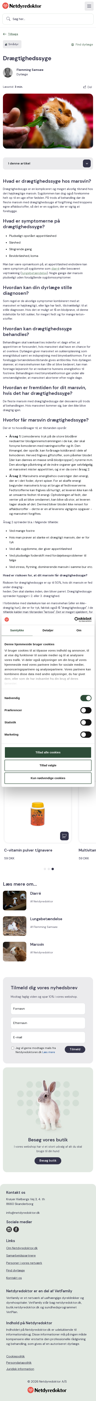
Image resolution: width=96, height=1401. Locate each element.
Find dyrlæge (15, 1270)
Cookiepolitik (15, 1356)
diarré (55, 269)
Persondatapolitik (19, 1363)
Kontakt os (14, 1278)
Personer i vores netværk (24, 1263)
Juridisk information (20, 1369)
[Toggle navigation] (89, 6)
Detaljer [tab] (48, 630)
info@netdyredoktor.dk (23, 1213)
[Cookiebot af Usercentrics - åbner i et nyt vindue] (74, 619)
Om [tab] (78, 630)
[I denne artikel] (48, 163)
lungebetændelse (34, 273)
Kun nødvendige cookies (48, 778)
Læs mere (48, 1052)
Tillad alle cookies (48, 752)
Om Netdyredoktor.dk (22, 1248)
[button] (45, 869)
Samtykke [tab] (17, 630)
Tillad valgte (48, 765)
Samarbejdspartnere (21, 1255)
